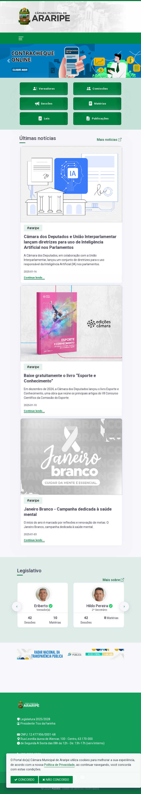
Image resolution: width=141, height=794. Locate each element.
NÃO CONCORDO (56, 780)
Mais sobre (113, 580)
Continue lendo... (34, 277)
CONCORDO (24, 780)
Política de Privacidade (59, 765)
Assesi (56, 788)
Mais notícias (109, 140)
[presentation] (17, 607)
